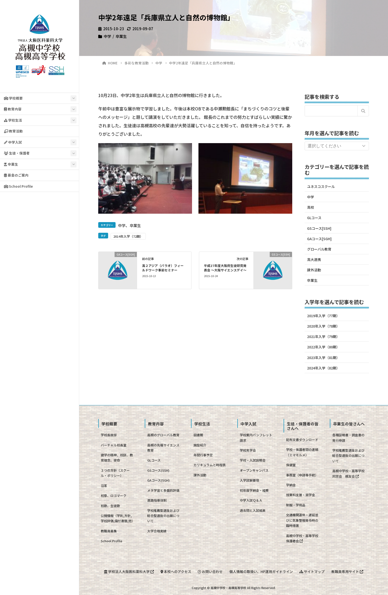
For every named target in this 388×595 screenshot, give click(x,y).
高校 (310, 207)
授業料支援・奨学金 (300, 494)
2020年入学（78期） (323, 326)
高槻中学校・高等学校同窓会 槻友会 (348, 473)
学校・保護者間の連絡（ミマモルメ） (302, 452)
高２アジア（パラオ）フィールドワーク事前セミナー (163, 267)
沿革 (104, 485)
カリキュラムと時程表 (210, 465)
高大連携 (314, 259)
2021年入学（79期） (323, 336)
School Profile (18, 186)
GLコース (314, 217)
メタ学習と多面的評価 (163, 490)
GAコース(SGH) (158, 480)
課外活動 (314, 269)
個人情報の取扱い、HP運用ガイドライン (261, 571)
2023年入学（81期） (323, 357)
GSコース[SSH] (319, 228)
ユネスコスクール (321, 186)
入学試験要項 (249, 480)
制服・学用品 (295, 505)
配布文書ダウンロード (302, 439)
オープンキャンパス (254, 470)
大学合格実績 (157, 531)
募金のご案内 (16, 175)
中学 (107, 36)
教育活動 (13, 131)
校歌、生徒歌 (110, 505)
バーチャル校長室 (113, 445)
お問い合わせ (209, 571)
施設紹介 (200, 445)
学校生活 (13, 120)
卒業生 (11, 164)
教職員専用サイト (348, 571)
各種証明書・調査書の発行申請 (348, 437)
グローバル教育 (319, 249)
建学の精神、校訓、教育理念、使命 (117, 458)
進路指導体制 (157, 500)
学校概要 (13, 98)
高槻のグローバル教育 (163, 435)
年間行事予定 (203, 455)
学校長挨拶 (109, 435)
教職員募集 (109, 531)
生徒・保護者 (17, 153)
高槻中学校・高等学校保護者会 (302, 538)
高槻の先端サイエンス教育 (163, 448)
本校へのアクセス (175, 571)
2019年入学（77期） (323, 315)
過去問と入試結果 (253, 510)
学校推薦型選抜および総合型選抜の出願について (163, 515)
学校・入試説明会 (253, 460)
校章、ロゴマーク (113, 495)
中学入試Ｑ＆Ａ (251, 500)
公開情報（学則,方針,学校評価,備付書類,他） (118, 518)
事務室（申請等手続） (302, 475)
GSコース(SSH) (158, 470)
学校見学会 (248, 450)
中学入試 (13, 142)
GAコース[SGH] (319, 238)
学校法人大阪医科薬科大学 (128, 571)
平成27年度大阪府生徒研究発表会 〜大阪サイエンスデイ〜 (225, 267)
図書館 (198, 435)
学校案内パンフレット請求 (256, 437)
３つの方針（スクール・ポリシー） (115, 473)
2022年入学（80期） (323, 346)
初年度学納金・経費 (254, 490)
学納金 (291, 485)
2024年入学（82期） (323, 367)
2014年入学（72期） (128, 236)
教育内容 (13, 108)
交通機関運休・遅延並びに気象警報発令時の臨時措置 (302, 520)
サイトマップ (312, 571)
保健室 (291, 465)
